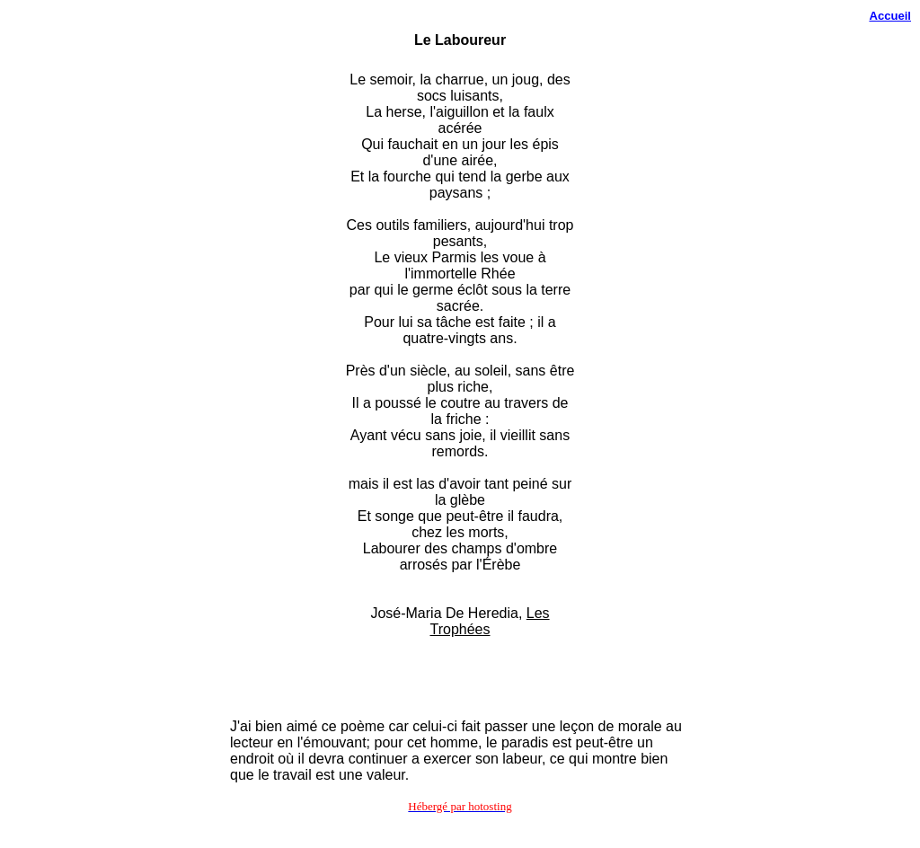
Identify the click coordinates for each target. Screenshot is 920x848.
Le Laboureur (460, 40)
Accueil (890, 15)
